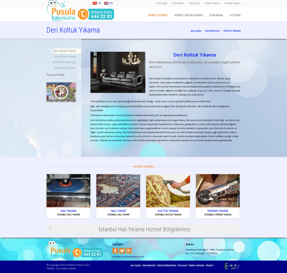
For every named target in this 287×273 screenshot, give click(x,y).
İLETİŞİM (235, 15)
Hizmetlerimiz (212, 31)
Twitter (122, 251)
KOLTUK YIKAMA (232, 30)
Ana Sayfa (162, 3)
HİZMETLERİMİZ (158, 15)
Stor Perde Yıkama (65, 56)
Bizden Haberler (196, 265)
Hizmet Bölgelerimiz (166, 265)
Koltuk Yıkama (212, 3)
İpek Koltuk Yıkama (65, 67)
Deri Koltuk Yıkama (65, 50)
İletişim (209, 265)
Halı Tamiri (194, 3)
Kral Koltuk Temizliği (64, 62)
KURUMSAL (216, 15)
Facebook (115, 251)
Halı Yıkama (178, 3)
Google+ (129, 251)
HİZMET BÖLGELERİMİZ (188, 15)
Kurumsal (182, 265)
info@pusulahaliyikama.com (128, 256)
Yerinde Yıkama (232, 3)
